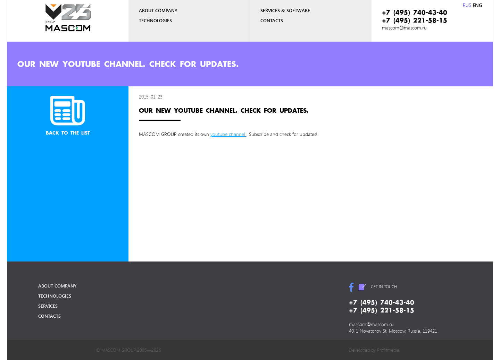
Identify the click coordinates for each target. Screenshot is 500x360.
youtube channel (228, 134)
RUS (467, 5)
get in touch (384, 286)
